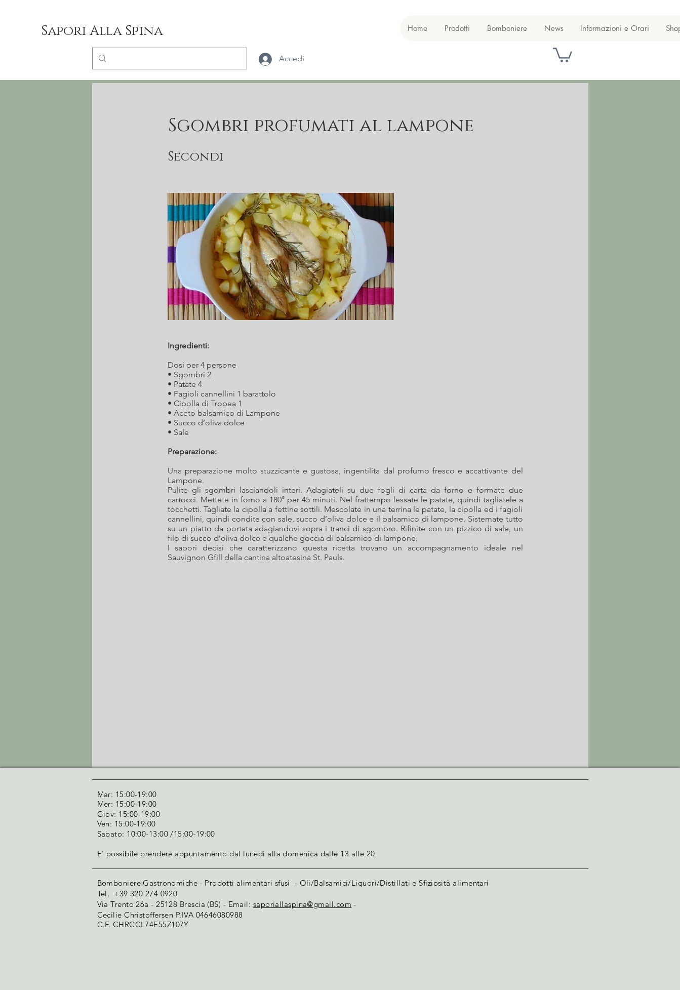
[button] (562, 54)
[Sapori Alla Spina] (102, 31)
